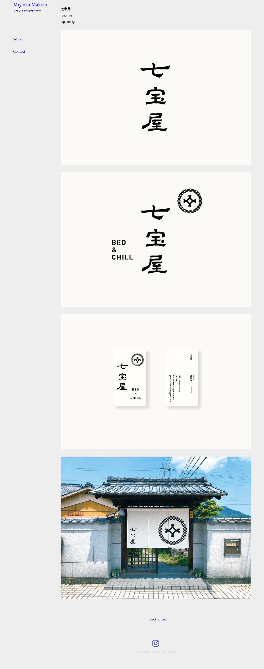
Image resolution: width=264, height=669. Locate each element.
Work (17, 39)
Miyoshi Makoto (30, 4)
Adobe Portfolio (164, 652)
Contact (19, 51)
